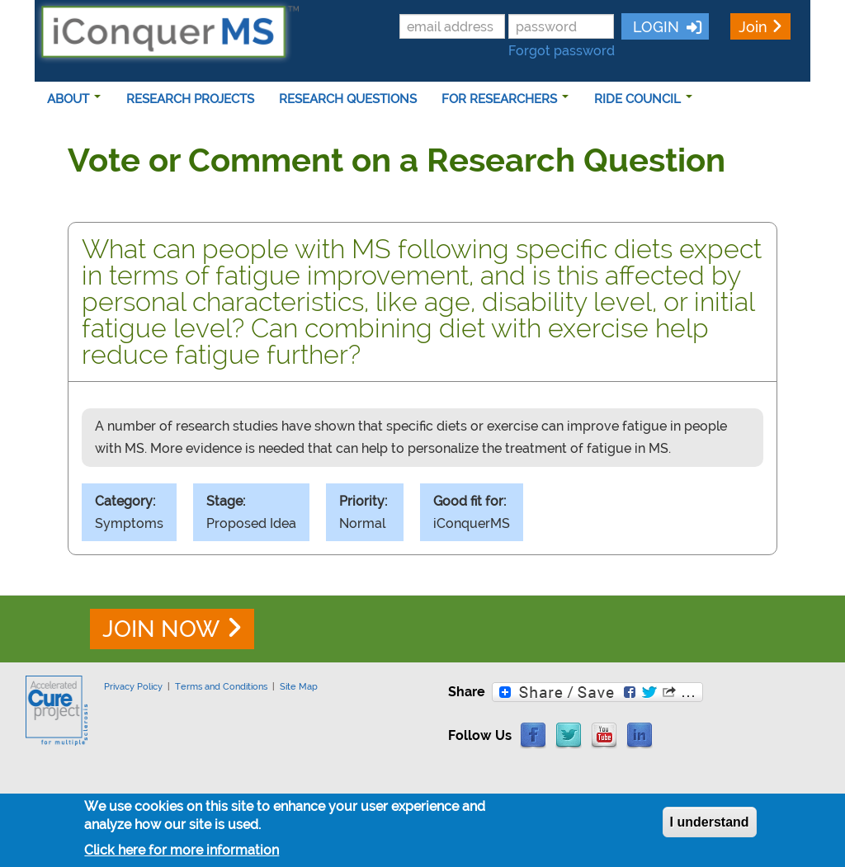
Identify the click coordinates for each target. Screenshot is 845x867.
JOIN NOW (161, 629)
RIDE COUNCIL (643, 99)
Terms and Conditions (221, 686)
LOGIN (654, 26)
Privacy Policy (133, 686)
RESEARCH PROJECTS (190, 99)
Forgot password (561, 51)
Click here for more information (181, 852)
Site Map (299, 686)
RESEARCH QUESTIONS (348, 99)
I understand (709, 825)
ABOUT (74, 99)
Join (753, 26)
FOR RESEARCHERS (505, 99)
